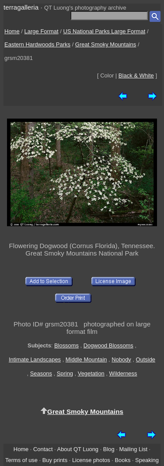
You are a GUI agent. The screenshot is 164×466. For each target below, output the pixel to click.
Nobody (121, 359)
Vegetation (91, 373)
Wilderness (123, 373)
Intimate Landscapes (35, 359)
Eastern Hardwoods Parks (37, 44)
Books (122, 460)
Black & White (136, 75)
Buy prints (54, 460)
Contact (42, 449)
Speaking (147, 460)
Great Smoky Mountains (105, 44)
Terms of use (21, 460)
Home (12, 31)
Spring (65, 373)
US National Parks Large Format (104, 31)
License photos (91, 460)
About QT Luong (77, 449)
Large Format (41, 31)
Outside (145, 359)
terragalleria (20, 7)
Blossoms (66, 345)
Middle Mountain (86, 359)
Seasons (41, 373)
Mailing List (133, 449)
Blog (109, 449)
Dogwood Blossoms (108, 345)
